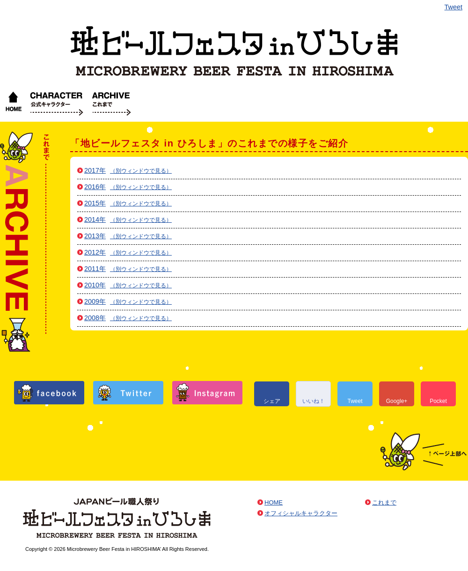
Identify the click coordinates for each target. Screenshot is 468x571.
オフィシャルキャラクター (56, 103)
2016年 (95, 186)
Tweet (453, 7)
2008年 (95, 318)
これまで (111, 103)
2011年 (95, 268)
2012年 (95, 252)
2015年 (95, 203)
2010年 (95, 285)
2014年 (95, 219)
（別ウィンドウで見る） (141, 171)
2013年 (95, 236)
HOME (13, 103)
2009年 (95, 301)
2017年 (95, 170)
